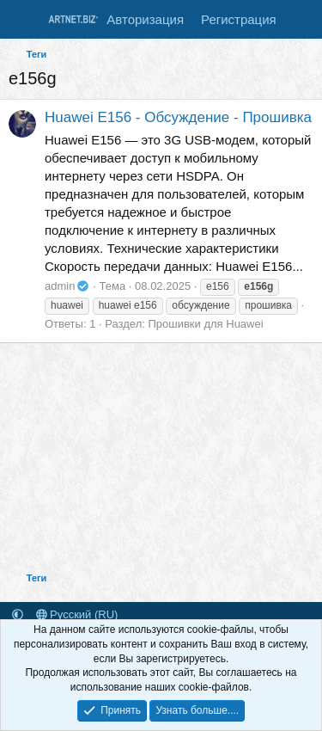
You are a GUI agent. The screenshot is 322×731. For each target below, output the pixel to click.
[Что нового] (302, 19)
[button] (18, 614)
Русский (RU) (77, 614)
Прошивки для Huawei (205, 323)
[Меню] (23, 20)
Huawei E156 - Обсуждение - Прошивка (178, 117)
